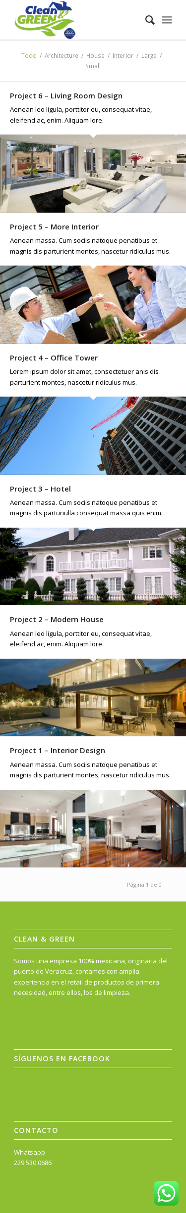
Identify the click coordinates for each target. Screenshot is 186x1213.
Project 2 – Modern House (57, 619)
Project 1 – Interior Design (57, 750)
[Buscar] (145, 20)
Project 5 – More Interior (54, 226)
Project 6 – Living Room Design (66, 95)
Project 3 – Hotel (40, 489)
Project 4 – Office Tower (54, 357)
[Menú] (167, 20)
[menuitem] (145, 20)
